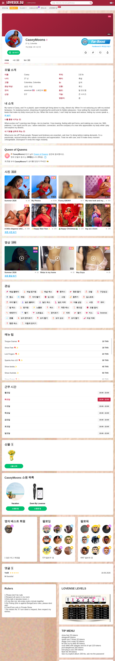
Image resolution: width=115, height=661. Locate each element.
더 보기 (8, 115)
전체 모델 (5, 8)
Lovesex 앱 (53, 8)
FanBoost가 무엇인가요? (101, 46)
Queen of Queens (41, 154)
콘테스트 (43, 8)
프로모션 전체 (34, 8)
